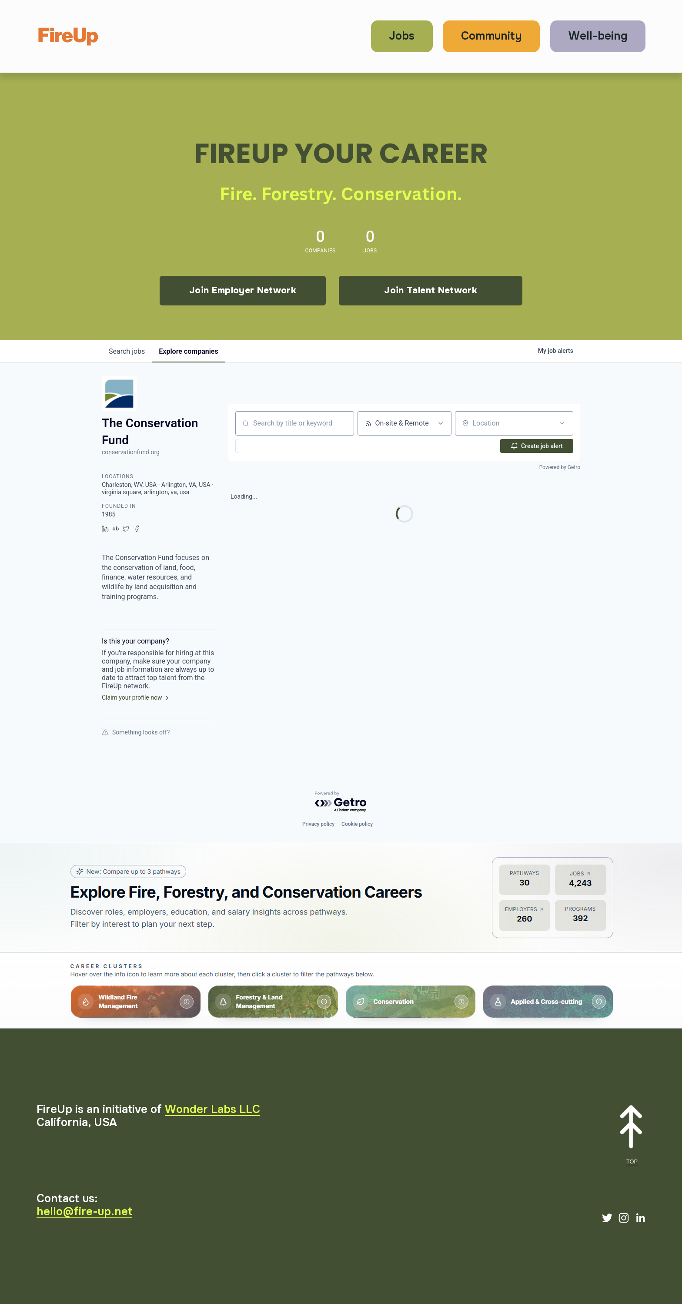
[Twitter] (607, 1218)
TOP (632, 1161)
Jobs (402, 36)
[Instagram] (623, 1218)
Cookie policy (357, 824)
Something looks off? (136, 732)
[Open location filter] (562, 423)
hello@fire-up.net (84, 1211)
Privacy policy (318, 824)
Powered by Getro (559, 467)
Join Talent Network (430, 290)
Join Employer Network (242, 290)
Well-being (598, 36)
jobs (127, 351)
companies (188, 351)
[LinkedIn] (640, 1218)
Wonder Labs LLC (212, 1109)
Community (491, 36)
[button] (259, 446)
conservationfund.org (131, 452)
